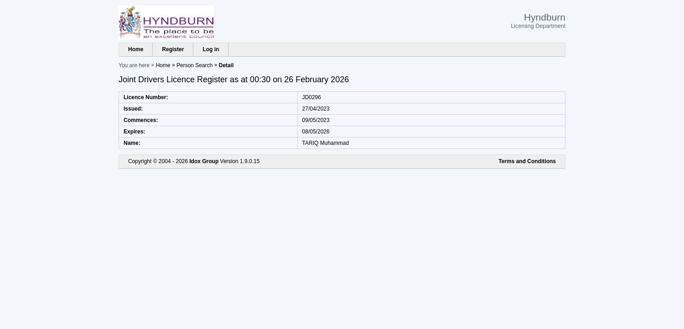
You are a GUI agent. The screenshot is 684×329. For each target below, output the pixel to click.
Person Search (194, 65)
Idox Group (203, 161)
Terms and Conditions (527, 161)
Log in (210, 49)
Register (173, 49)
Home (135, 49)
